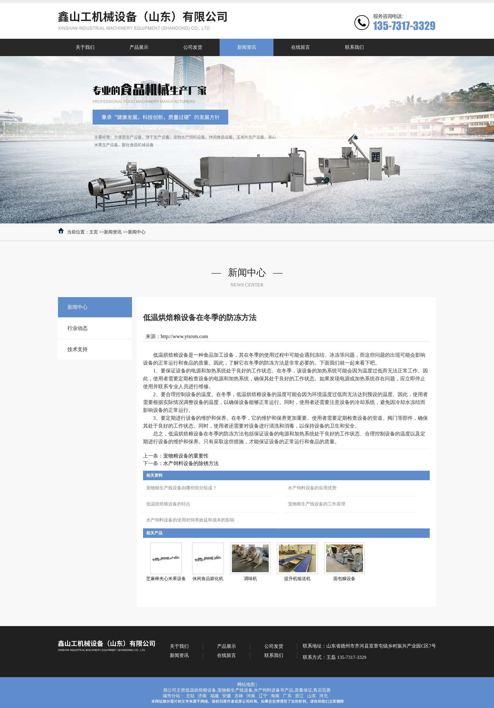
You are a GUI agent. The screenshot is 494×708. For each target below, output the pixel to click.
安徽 (226, 696)
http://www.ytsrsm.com (184, 336)
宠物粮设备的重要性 (186, 455)
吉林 (238, 696)
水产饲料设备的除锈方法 (191, 463)
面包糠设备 (344, 578)
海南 (275, 696)
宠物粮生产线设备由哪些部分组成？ (181, 488)
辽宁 (263, 696)
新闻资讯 (113, 232)
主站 (190, 696)
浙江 (299, 696)
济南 (202, 696)
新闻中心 (137, 232)
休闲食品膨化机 (207, 578)
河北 (323, 696)
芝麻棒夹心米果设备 (166, 578)
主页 (93, 232)
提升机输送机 (297, 578)
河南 (250, 696)
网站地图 (246, 684)
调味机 (250, 578)
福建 (214, 696)
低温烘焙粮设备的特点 (168, 504)
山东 (311, 696)
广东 (287, 696)
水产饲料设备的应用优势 (312, 488)
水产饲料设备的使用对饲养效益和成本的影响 (190, 520)
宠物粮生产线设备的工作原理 (316, 504)
